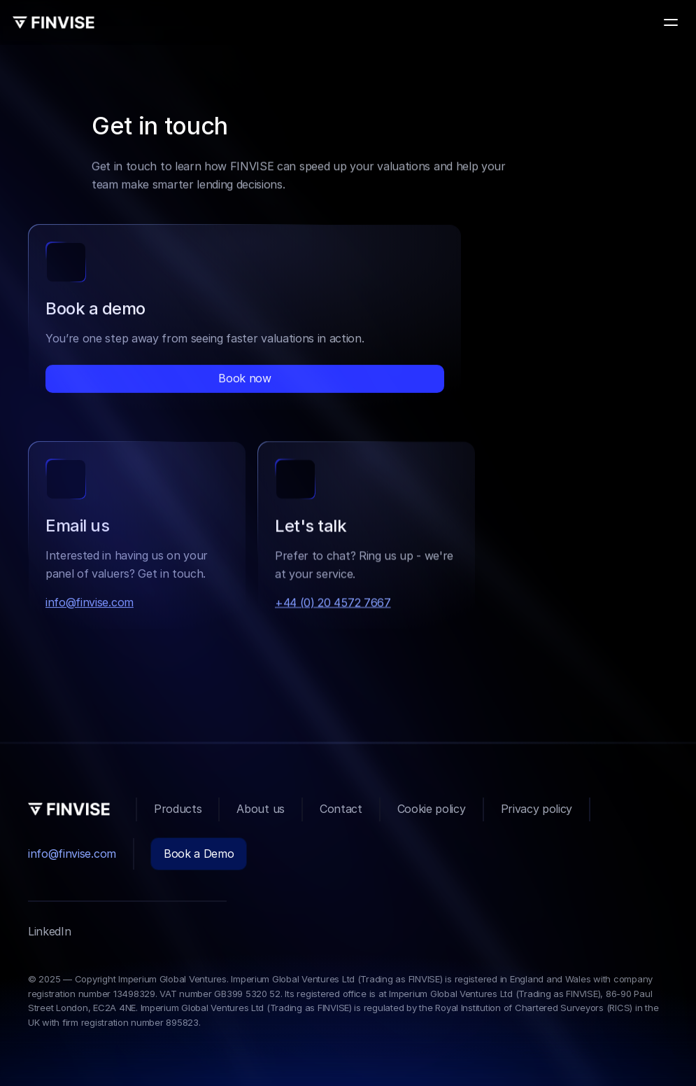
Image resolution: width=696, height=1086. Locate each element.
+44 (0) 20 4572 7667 (333, 605)
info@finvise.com (89, 604)
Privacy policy (537, 809)
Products (177, 809)
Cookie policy (431, 809)
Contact (341, 809)
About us (260, 809)
